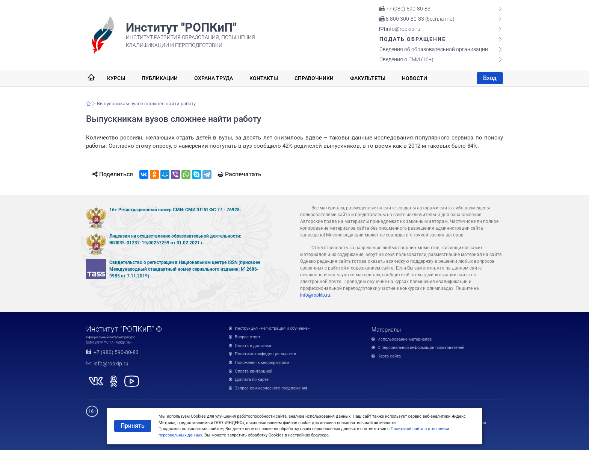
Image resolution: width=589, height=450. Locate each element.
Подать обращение (412, 39)
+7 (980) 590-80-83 (404, 9)
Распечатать (239, 174)
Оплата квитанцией (253, 371)
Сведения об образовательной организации (433, 49)
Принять (133, 425)
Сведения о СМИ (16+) (406, 59)
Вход (490, 78)
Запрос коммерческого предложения (271, 388)
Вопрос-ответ (247, 337)
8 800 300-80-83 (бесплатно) (417, 19)
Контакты (263, 78)
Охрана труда (213, 78)
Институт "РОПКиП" (181, 27)
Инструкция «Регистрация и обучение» (272, 328)
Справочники (314, 78)
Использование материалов (405, 339)
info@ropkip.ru (399, 29)
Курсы (116, 78)
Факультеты (367, 78)
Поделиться (112, 174)
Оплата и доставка (253, 345)
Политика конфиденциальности (265, 354)
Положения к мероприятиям (262, 362)
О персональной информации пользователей (421, 347)
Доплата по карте (252, 379)
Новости (414, 78)
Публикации (160, 78)
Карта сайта (389, 356)
